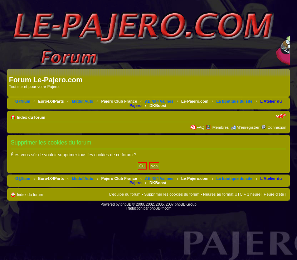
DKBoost (158, 105)
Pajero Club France (119, 101)
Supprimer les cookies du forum (172, 194)
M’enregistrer (248, 127)
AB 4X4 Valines (159, 101)
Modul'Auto (82, 101)
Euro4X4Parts (51, 101)
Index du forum (31, 117)
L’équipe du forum (124, 194)
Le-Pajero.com (195, 101)
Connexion (276, 127)
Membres (220, 127)
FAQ (200, 127)
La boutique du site (234, 101)
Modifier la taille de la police (281, 116)
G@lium (22, 101)
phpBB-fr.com (160, 208)
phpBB (126, 204)
